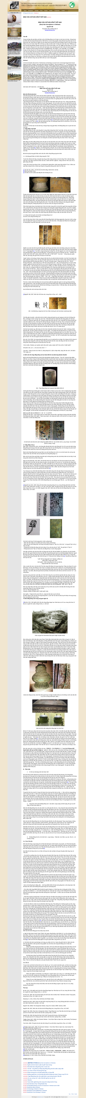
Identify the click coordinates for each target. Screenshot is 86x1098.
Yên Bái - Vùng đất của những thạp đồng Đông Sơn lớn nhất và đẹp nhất (45, 1068)
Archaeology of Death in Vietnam (35, 1088)
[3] (44, 848)
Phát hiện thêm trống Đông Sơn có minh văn (38, 1066)
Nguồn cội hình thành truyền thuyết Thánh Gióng (39, 1064)
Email (76, 1093)
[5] (27, 939)
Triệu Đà (29, 1080)
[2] (67, 782)
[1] (34, 251)
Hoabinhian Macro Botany (33, 1087)
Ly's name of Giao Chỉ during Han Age (36, 1070)
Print (72, 1093)
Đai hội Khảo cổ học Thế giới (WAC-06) (37, 1083)
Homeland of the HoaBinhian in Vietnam (37, 1090)
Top (69, 1093)
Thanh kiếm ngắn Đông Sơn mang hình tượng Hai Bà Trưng (42, 1082)
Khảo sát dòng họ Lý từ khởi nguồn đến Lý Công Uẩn (40, 1072)
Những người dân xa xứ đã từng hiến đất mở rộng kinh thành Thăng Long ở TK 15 (47, 1074)
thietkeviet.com (40, 1096)
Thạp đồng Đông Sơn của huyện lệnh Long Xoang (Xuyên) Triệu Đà (44, 1076)
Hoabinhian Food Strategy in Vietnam (36, 1092)
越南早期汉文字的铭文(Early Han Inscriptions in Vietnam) (41, 1062)
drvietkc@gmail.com (50, 30)
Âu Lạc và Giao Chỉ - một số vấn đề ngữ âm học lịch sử (41, 1078)
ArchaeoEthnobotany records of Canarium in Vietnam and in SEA (43, 1085)
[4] (40, 920)
